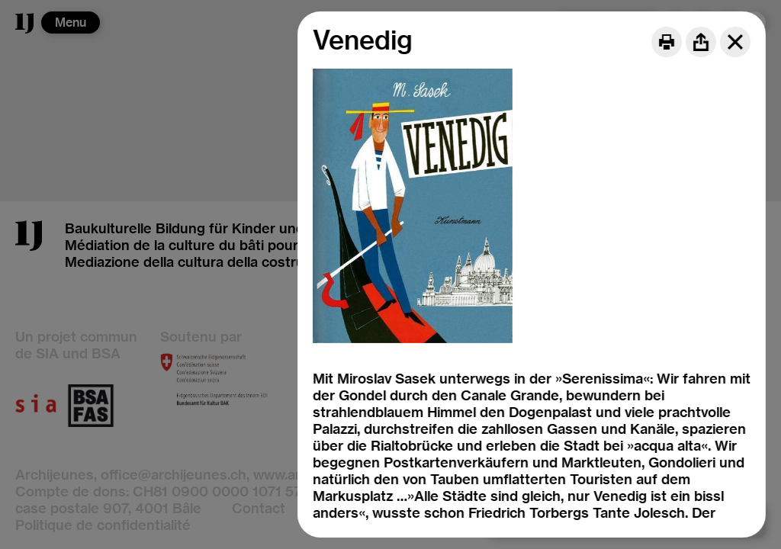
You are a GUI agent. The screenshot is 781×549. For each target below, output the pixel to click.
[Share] (701, 42)
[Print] (666, 42)
